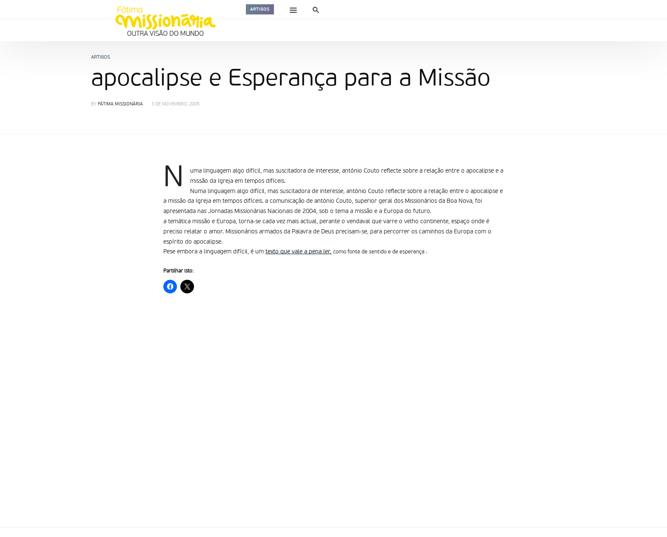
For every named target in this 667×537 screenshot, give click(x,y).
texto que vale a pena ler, (298, 252)
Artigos (260, 9)
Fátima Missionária (120, 104)
